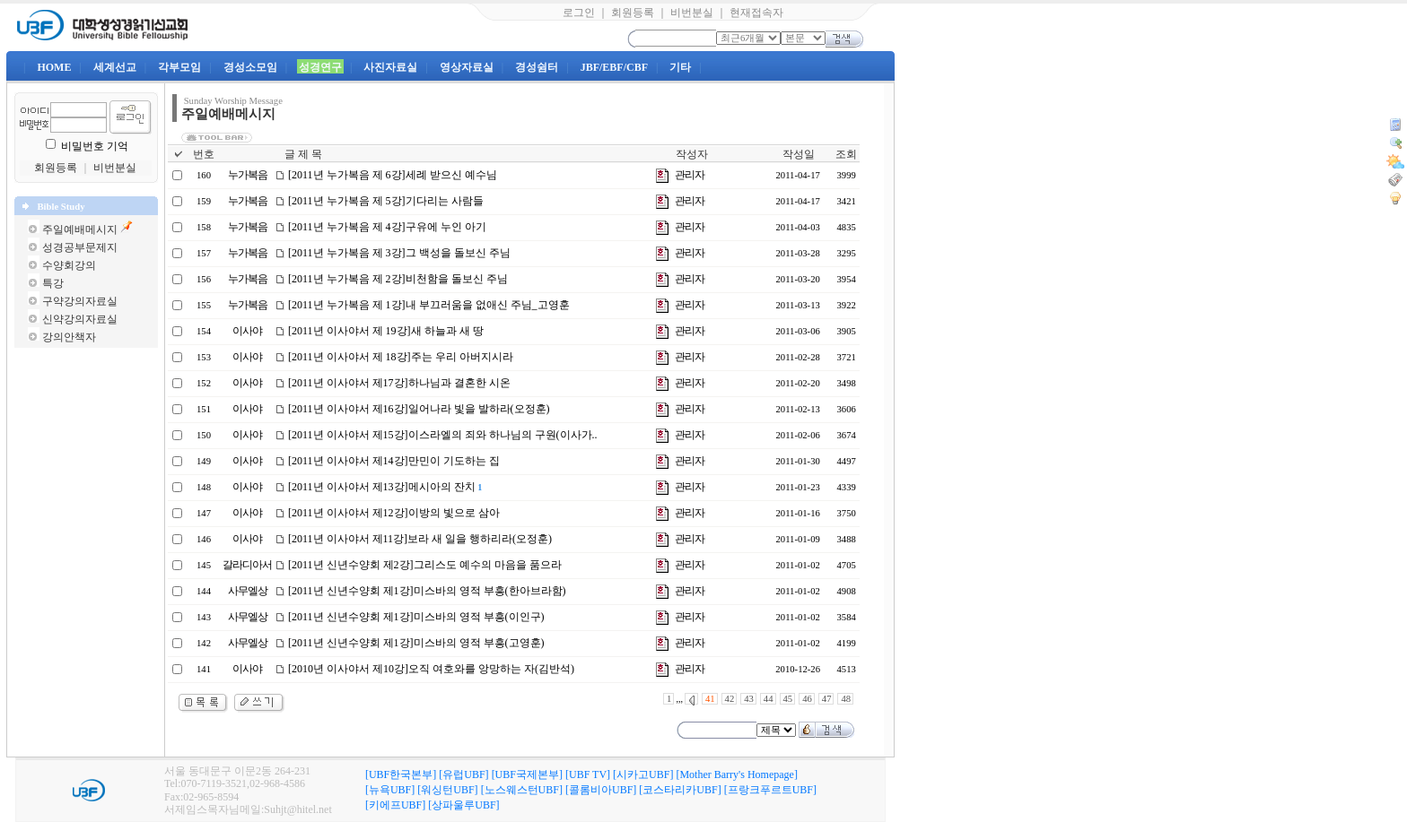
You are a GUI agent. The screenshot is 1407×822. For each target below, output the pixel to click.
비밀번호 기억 (94, 146)
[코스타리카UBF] (680, 789)
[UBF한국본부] (400, 774)
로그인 (579, 12)
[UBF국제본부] (527, 774)
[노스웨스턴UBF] (522, 789)
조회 (846, 154)
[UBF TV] (587, 774)
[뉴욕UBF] (390, 789)
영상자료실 (467, 67)
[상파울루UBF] (463, 805)
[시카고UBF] (643, 774)
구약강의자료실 (80, 301)
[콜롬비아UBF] (600, 789)
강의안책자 (69, 337)
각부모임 (179, 67)
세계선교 (114, 67)
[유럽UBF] (463, 774)
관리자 (689, 175)
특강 (53, 283)
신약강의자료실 (80, 319)
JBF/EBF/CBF (614, 67)
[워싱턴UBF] (447, 789)
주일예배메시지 (80, 229)
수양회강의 (69, 265)
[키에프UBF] (395, 805)
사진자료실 (390, 67)
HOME (54, 67)
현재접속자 (756, 12)
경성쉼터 (536, 67)
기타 (680, 67)
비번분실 (691, 12)
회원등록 (632, 12)
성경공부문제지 (80, 247)
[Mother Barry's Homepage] (736, 774)
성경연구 (320, 67)
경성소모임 (250, 67)
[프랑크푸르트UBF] (770, 789)
